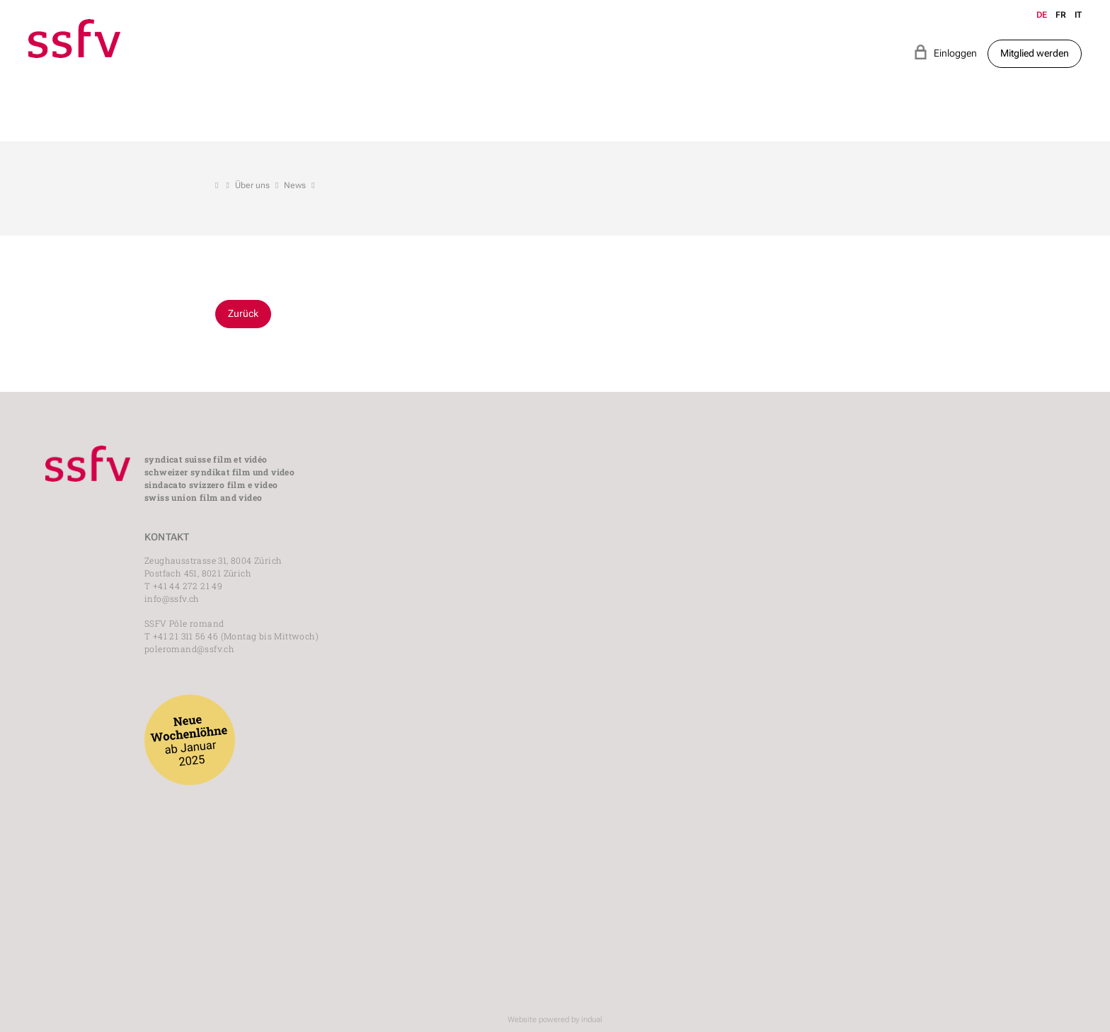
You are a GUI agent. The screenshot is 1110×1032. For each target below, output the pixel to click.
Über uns (252, 185)
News (295, 185)
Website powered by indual (555, 1019)
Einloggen (945, 52)
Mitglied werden (1034, 53)
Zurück (243, 313)
